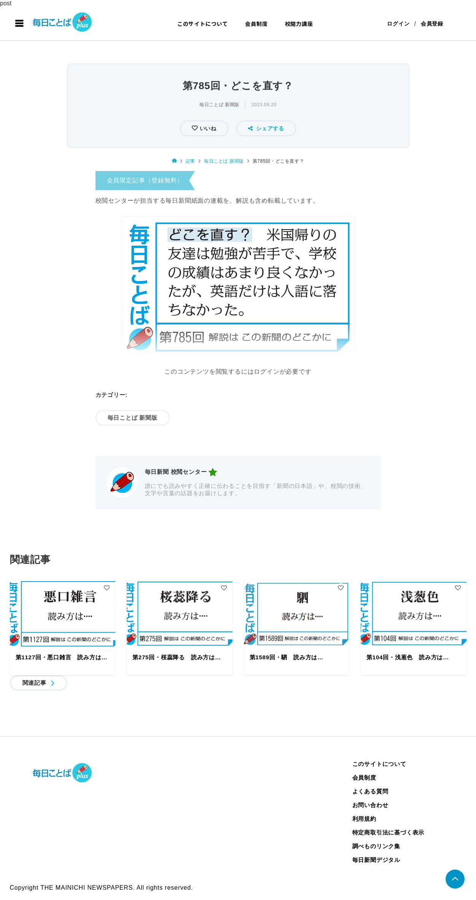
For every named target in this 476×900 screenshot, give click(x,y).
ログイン (398, 24)
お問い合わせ (370, 805)
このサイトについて (202, 23)
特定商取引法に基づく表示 (388, 832)
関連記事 (34, 682)
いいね (207, 128)
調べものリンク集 (376, 846)
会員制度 (256, 23)
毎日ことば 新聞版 (219, 104)
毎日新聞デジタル (376, 860)
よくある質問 (370, 791)
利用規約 (364, 818)
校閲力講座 (299, 23)
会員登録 (432, 24)
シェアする (266, 128)
